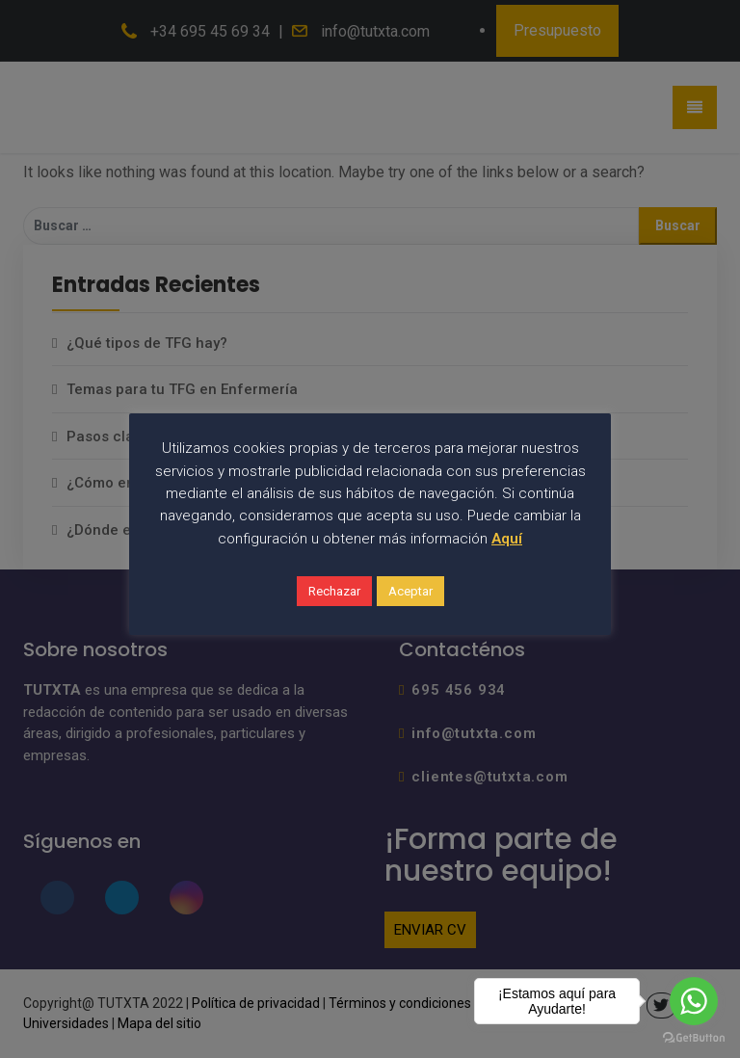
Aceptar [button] (410, 591)
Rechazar (334, 591)
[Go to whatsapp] (694, 1001)
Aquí (506, 538)
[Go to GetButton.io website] (694, 1038)
